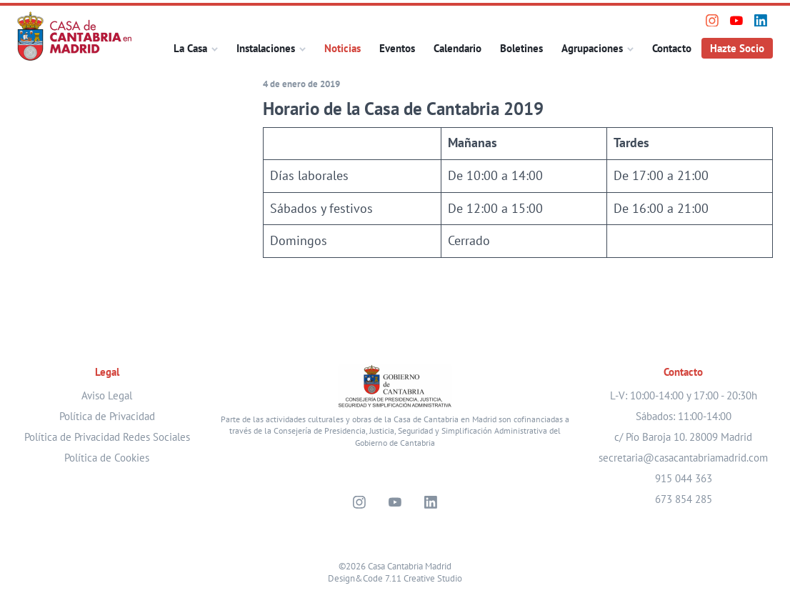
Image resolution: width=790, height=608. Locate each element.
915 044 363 (683, 478)
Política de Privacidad (107, 416)
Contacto (671, 48)
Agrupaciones (592, 48)
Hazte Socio (737, 48)
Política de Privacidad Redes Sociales (107, 437)
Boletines (521, 48)
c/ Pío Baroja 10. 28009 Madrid (683, 437)
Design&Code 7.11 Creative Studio (395, 578)
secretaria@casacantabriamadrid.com (683, 457)
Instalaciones (265, 48)
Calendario (457, 48)
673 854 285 (683, 499)
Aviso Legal (106, 395)
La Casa (190, 48)
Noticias (342, 48)
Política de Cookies (106, 457)
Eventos (397, 48)
